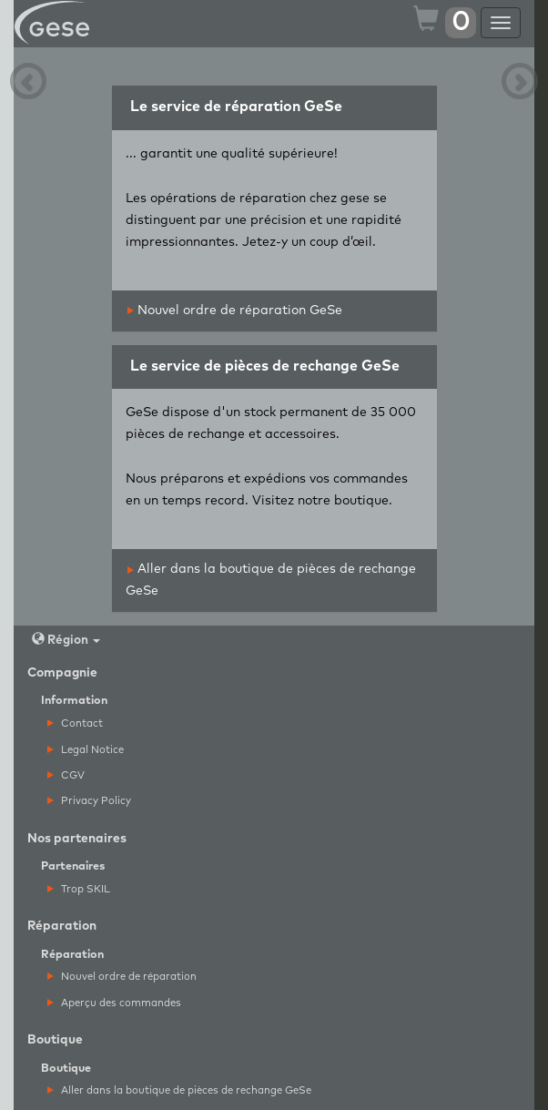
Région (66, 640)
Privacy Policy (89, 801)
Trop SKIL (78, 889)
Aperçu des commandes (114, 1003)
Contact (75, 723)
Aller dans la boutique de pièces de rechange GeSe (179, 1090)
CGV (66, 775)
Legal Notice (85, 750)
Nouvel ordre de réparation (122, 977)
